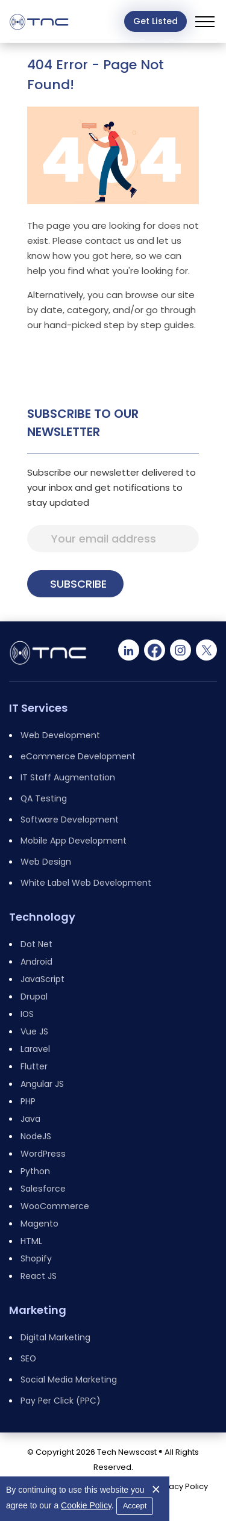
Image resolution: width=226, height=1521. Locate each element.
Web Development (60, 735)
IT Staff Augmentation (67, 777)
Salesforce (43, 1189)
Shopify (36, 1258)
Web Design (45, 862)
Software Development (69, 819)
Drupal (34, 997)
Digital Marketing (55, 1337)
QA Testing (43, 798)
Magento (39, 1224)
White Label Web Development (85, 883)
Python (35, 1171)
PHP (28, 1101)
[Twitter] (206, 650)
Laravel (35, 1049)
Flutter (34, 1066)
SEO (28, 1358)
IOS (27, 1014)
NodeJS (35, 1136)
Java (30, 1119)
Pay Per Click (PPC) (60, 1401)
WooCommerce (54, 1206)
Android (36, 962)
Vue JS (34, 1031)
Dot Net (36, 944)
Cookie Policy (86, 1505)
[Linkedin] (128, 650)
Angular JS (42, 1084)
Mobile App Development (73, 841)
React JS (38, 1276)
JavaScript (42, 979)
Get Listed (155, 21)
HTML (31, 1241)
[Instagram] (180, 650)
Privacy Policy (181, 1486)
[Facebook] (154, 650)
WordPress (43, 1154)
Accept (135, 1505)
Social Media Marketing (68, 1379)
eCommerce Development (78, 756)
